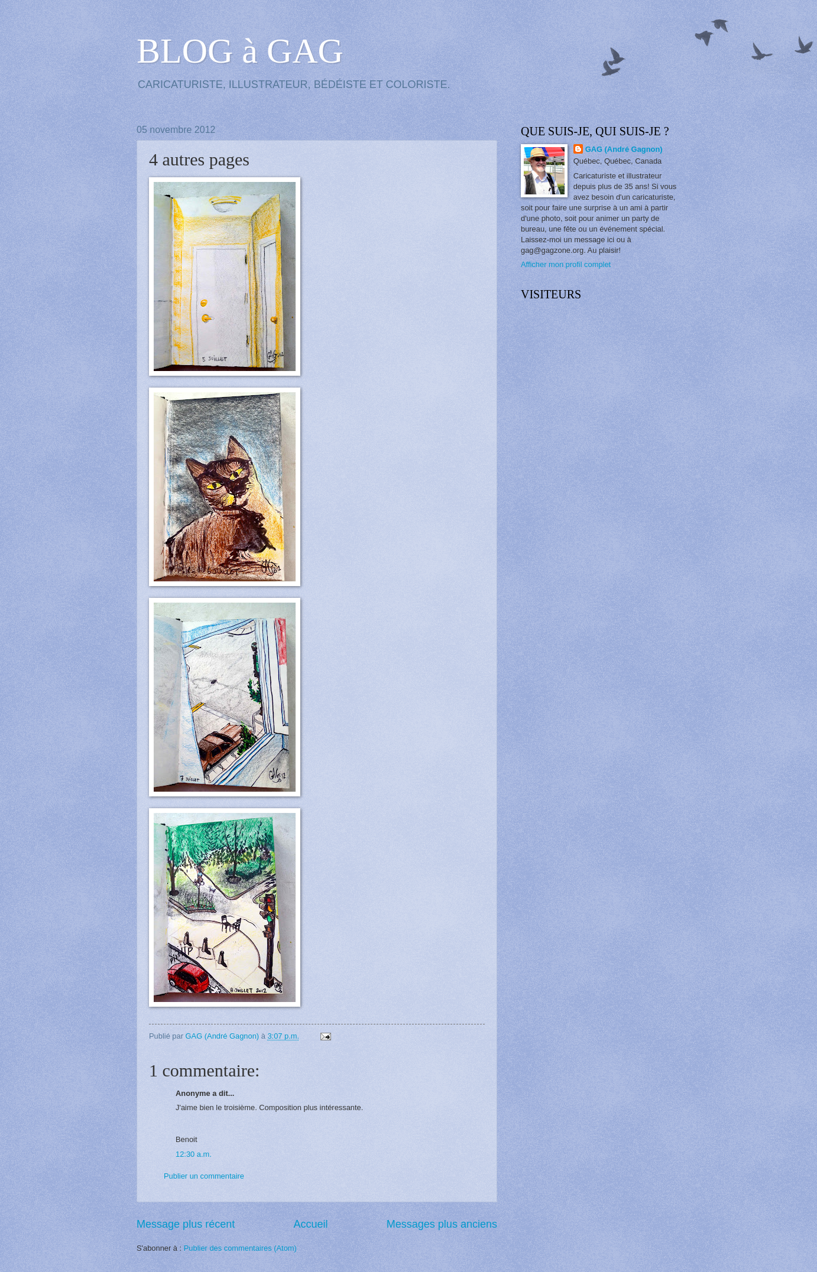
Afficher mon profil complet (566, 264)
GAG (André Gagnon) (624, 149)
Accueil (310, 1224)
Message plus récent (186, 1224)
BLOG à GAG (240, 50)
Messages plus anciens (442, 1224)
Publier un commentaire (204, 1176)
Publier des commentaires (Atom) (240, 1248)
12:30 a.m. (194, 1154)
